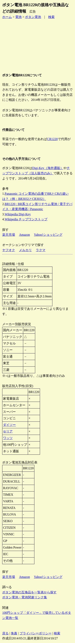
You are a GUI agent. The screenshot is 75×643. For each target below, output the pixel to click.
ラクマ (40, 250)
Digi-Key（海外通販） (47, 168)
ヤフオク (8, 250)
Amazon (24, 234)
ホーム (7, 17)
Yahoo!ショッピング (48, 234)
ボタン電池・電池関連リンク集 (24, 597)
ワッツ (8, 438)
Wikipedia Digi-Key (18, 214)
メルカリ (25, 250)
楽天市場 (8, 234)
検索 (51, 17)
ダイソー (9, 424)
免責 (14, 633)
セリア (8, 431)
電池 (18, 17)
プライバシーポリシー (36, 633)
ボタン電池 (33, 17)
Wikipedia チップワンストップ (26, 219)
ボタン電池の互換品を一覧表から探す (29, 592)
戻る (5, 633)
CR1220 (52, 139)
